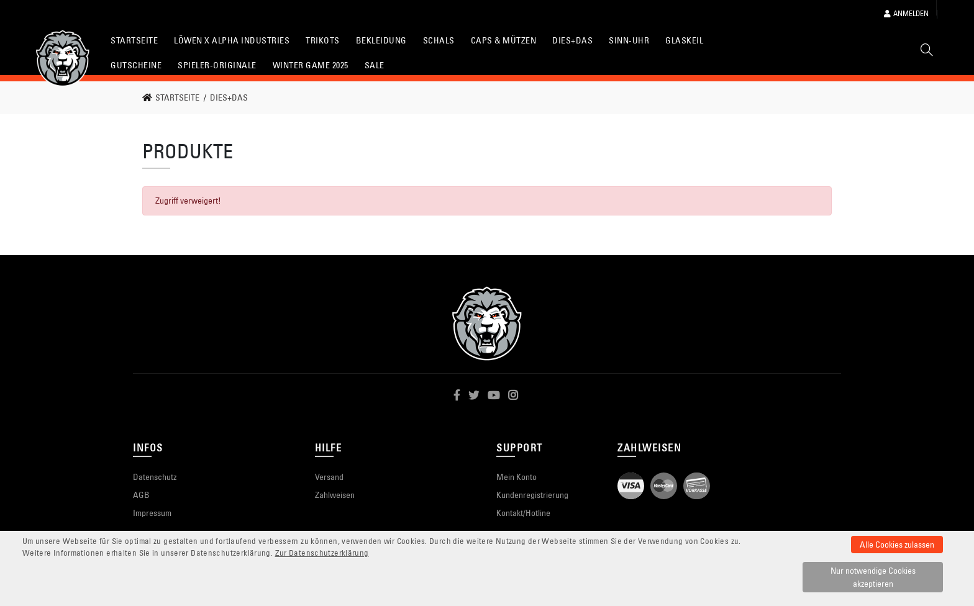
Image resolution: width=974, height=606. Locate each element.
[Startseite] (62, 58)
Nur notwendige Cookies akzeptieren (873, 577)
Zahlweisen (335, 494)
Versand (329, 476)
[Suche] (927, 52)
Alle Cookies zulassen (897, 544)
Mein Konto (516, 476)
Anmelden (906, 13)
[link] (174, 97)
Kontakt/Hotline (523, 512)
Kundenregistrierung (532, 494)
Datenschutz (154, 476)
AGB (141, 494)
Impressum (152, 512)
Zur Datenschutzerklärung (322, 553)
